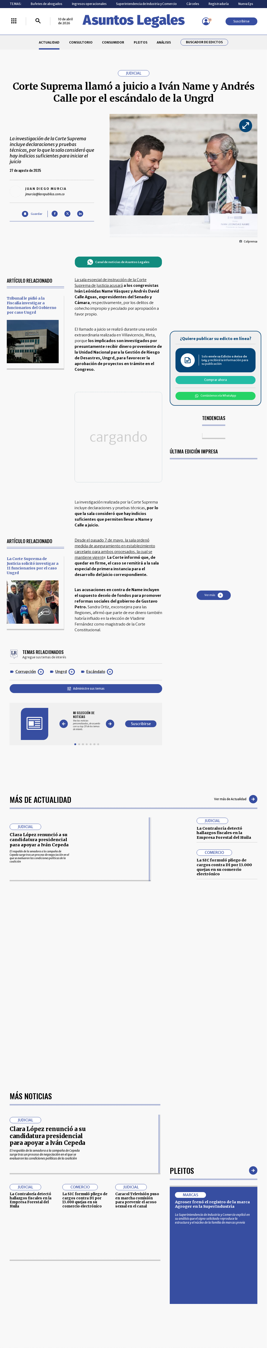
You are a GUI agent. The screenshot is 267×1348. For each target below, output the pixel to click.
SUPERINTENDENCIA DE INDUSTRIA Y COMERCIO (152, 1237)
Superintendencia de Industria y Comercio (146, 4)
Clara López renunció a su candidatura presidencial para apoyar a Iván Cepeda (39, 772)
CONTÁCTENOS (98, 1207)
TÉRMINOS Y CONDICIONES (106, 1226)
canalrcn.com (208, 1267)
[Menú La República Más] (14, 21)
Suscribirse (241, 21)
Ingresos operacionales (89, 4)
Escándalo (95, 618)
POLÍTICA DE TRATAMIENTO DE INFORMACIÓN (156, 1226)
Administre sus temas (113, 635)
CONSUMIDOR (113, 42)
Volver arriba (235, 1144)
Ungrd (61, 618)
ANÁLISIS (164, 42)
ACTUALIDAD (49, 42)
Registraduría (219, 4)
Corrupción (25, 618)
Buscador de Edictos (204, 42)
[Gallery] (114, 660)
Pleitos (182, 956)
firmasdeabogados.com (164, 1267)
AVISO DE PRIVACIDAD (151, 1216)
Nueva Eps (245, 4)
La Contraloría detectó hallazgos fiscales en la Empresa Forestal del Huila (224, 766)
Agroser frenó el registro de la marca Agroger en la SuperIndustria (212, 990)
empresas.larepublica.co (110, 1267)
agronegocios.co (62, 1267)
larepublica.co (25, 1267)
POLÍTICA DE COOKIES (103, 1237)
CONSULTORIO (81, 42)
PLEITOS (140, 42)
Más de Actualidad (40, 732)
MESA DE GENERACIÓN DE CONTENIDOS (151, 1207)
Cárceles (192, 4)
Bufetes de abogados (46, 4)
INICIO (14, 1205)
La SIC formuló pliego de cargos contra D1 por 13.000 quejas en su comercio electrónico (224, 800)
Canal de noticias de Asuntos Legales (146, 262)
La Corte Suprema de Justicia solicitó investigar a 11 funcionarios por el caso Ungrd (32, 512)
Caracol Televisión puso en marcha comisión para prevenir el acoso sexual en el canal (137, 986)
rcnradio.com (242, 1267)
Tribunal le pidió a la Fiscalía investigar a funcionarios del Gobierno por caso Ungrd (31, 305)
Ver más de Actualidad (235, 732)
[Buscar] (38, 21)
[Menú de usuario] (206, 21)
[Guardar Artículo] (32, 214)
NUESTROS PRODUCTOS (105, 1216)
